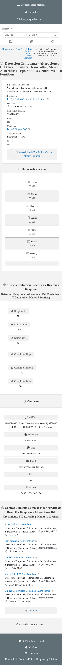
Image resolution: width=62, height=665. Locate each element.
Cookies (31, 647)
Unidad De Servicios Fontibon (21, 557)
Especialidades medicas (31, 4)
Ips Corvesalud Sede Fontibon (21, 540)
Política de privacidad (31, 641)
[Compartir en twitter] (31, 40)
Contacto (31, 653)
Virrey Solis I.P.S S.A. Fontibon (22, 573)
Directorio (7, 49)
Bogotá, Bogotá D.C (19, 129)
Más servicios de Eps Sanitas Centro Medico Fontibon (32, 154)
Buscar (7, 28)
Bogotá (18, 49)
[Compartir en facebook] (10, 40)
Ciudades (31, 11)
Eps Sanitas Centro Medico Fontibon (28, 53)
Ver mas (31, 610)
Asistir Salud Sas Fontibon (19, 524)
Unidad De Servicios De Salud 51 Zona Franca (29, 590)
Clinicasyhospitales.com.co (31, 19)
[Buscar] (55, 34)
